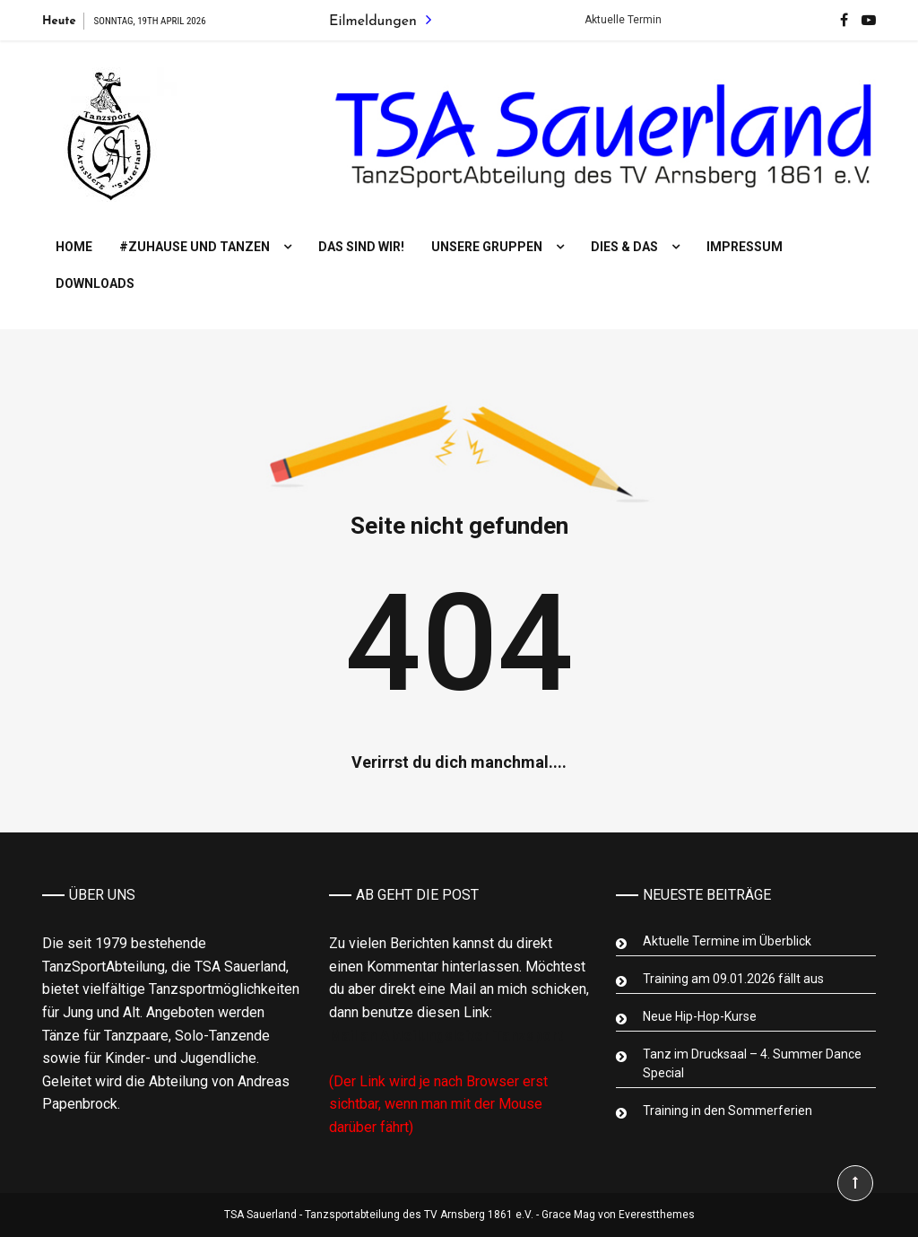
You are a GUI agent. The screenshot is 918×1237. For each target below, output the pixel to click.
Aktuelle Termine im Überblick (727, 941)
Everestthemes (657, 1214)
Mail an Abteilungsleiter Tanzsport (446, 1035)
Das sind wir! (361, 247)
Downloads (95, 283)
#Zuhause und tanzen (194, 247)
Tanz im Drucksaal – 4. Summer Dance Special (752, 1063)
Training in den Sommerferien (727, 1110)
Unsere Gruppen (486, 247)
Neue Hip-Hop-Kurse (700, 1016)
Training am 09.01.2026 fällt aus (733, 978)
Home (74, 247)
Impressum (744, 247)
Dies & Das (624, 247)
